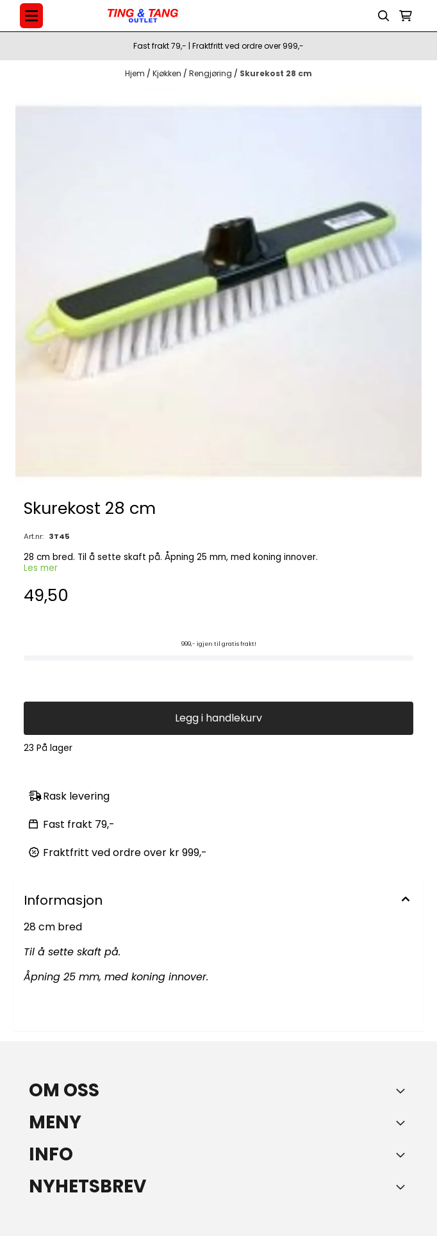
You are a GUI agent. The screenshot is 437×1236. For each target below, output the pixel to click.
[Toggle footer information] (403, 1090)
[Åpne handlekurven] (405, 16)
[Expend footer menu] (403, 1122)
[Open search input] (384, 16)
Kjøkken (168, 73)
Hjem (136, 73)
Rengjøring (211, 73)
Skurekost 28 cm (276, 73)
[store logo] (143, 16)
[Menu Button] (31, 15)
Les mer (41, 568)
